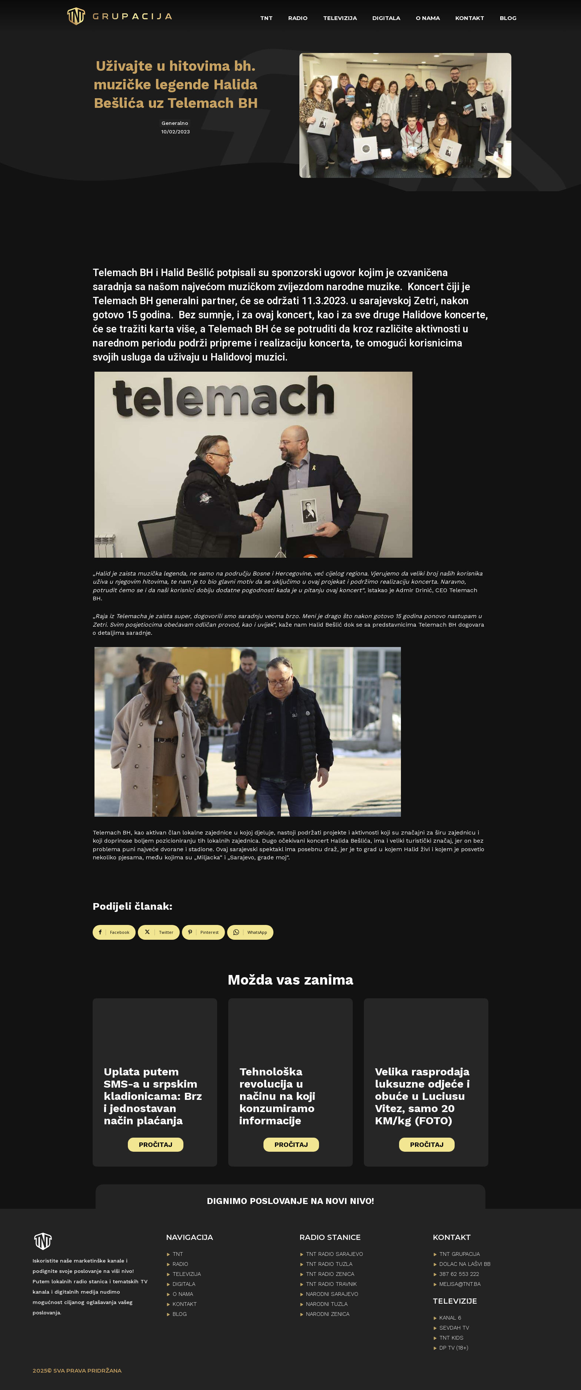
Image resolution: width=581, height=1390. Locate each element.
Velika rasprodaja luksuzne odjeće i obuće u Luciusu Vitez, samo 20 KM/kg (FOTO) (422, 1096)
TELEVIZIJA (187, 1274)
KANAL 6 (450, 1317)
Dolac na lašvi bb (465, 1264)
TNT (178, 1254)
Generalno (174, 123)
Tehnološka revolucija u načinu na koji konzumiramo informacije (277, 1096)
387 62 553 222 (459, 1274)
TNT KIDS (451, 1337)
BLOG (180, 1314)
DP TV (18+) (453, 1347)
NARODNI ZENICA (327, 1314)
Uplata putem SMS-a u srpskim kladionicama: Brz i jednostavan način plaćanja (153, 1096)
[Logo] (120, 16)
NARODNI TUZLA (327, 1304)
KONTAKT (185, 1304)
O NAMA (183, 1294)
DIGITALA (184, 1284)
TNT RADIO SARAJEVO (334, 1254)
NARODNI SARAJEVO (332, 1294)
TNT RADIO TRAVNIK (331, 1284)
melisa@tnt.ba (460, 1284)
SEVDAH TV (454, 1327)
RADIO (180, 1264)
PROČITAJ (155, 1144)
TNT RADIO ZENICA (330, 1274)
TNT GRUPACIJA (459, 1254)
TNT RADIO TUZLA (329, 1264)
